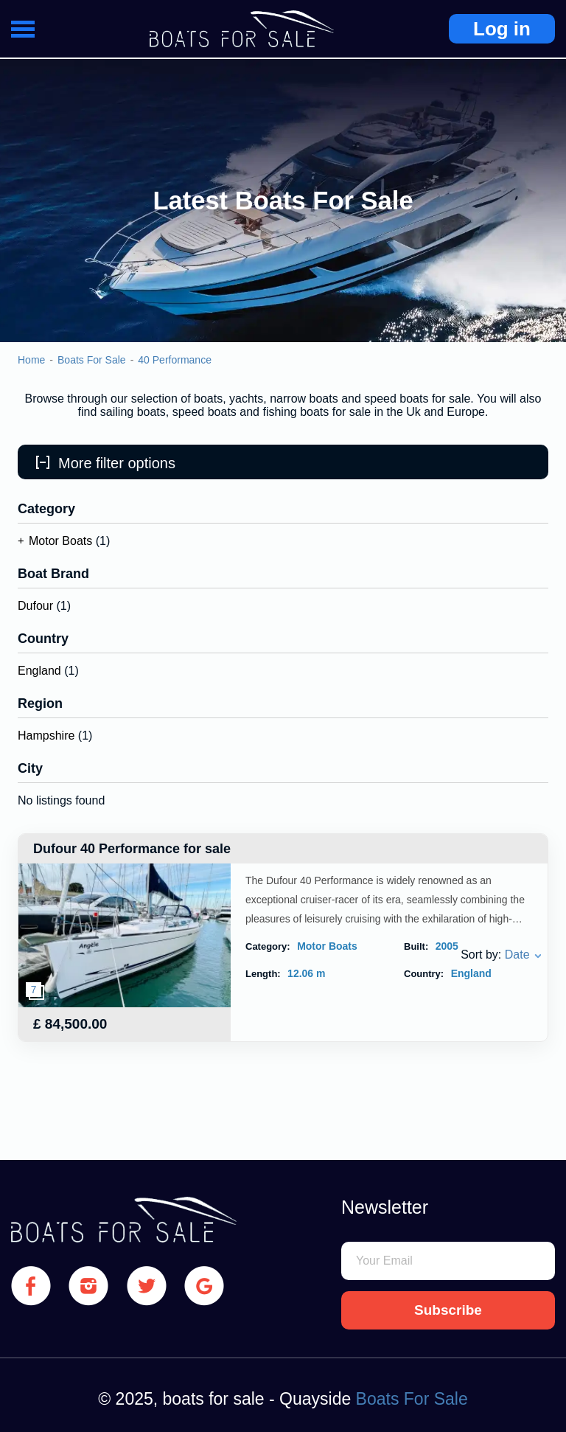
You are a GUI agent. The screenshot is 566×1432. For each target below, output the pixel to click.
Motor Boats (60, 541)
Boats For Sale (91, 360)
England (39, 670)
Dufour (35, 605)
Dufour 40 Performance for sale (132, 848)
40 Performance (175, 360)
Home (31, 360)
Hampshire (46, 735)
